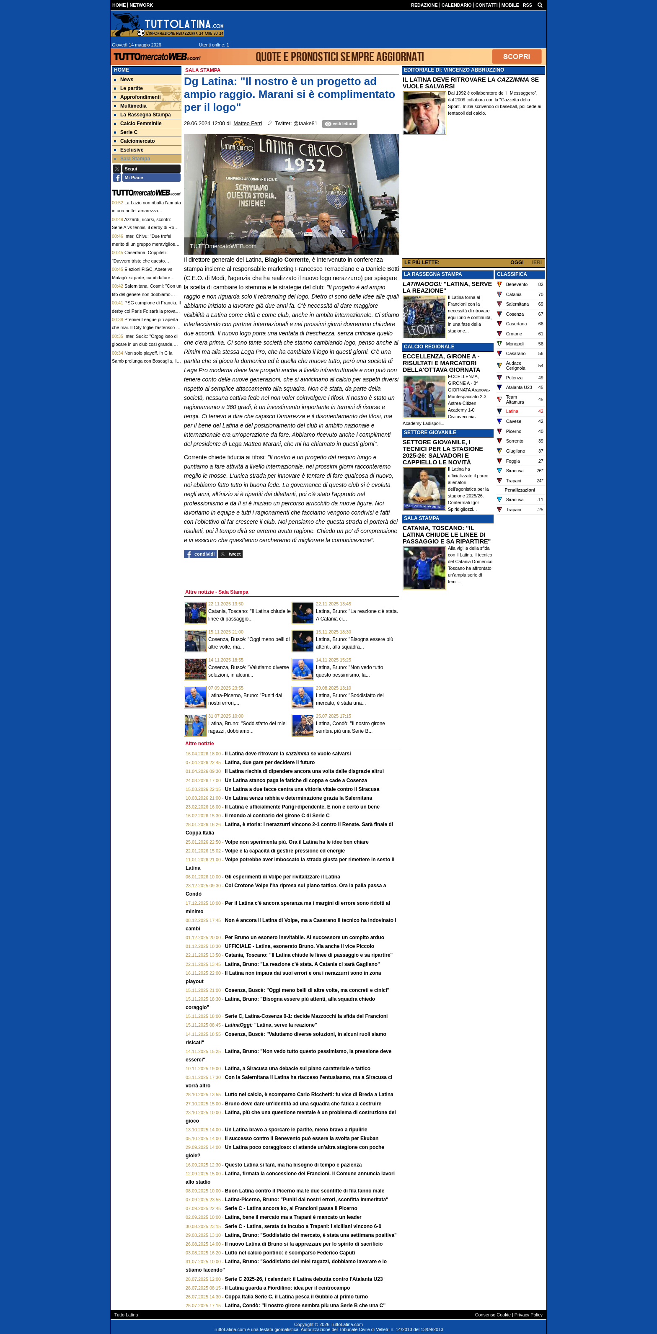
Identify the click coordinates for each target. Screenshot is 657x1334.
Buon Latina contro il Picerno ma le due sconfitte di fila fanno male (305, 1191)
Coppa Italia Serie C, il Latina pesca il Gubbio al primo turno (296, 1297)
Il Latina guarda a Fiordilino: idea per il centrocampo (287, 1288)
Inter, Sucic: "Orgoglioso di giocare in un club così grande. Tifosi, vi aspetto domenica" (145, 344)
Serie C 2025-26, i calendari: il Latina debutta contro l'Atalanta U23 (304, 1279)
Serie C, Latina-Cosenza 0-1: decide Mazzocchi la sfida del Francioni (306, 1016)
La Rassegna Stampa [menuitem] (142, 115)
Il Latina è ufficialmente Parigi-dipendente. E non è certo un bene (302, 807)
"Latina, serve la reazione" (271, 1025)
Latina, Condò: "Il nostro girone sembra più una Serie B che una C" (305, 1305)
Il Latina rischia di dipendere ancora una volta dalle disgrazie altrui (304, 771)
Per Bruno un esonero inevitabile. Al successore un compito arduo (304, 937)
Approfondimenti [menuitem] (137, 97)
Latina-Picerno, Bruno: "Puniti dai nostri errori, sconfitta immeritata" (306, 1200)
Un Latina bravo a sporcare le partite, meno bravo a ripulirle (296, 1130)
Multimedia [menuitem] (130, 106)
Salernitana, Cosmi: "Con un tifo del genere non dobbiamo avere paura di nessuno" (146, 294)
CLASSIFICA (512, 274)
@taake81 (305, 123)
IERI (537, 262)
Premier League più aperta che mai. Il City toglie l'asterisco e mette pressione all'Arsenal (145, 327)
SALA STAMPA (421, 518)
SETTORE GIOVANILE (430, 432)
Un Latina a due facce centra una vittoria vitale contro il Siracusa (302, 789)
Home (121, 70)
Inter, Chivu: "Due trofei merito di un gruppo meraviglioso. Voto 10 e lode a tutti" (145, 244)
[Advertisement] (473, 198)
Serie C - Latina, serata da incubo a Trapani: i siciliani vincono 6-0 (303, 1226)
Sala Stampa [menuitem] (132, 159)
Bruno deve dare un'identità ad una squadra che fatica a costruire (303, 1104)
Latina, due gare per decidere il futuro (270, 762)
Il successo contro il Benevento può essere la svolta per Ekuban (302, 1138)
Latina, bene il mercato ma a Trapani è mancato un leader (293, 1217)
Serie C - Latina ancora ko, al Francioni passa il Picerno (291, 1208)
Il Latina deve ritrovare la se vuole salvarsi (288, 754)
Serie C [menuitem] (125, 132)
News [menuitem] (123, 79)
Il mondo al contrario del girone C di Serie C (277, 816)
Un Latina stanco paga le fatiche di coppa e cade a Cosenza (296, 780)
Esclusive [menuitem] (128, 150)
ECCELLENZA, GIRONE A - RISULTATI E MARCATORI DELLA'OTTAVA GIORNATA (441, 363)
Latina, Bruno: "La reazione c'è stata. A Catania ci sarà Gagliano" (302, 964)
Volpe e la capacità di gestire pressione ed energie (285, 851)
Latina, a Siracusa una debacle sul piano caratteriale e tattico (297, 1068)
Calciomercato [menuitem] (134, 141)
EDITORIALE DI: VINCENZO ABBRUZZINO (454, 70)
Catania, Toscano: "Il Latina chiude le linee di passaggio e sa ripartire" (309, 955)
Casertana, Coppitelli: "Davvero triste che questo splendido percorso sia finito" (141, 260)
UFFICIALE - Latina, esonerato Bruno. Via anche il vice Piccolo (300, 946)
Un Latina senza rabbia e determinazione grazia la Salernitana (298, 798)
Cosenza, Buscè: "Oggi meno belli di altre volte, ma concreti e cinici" (307, 990)
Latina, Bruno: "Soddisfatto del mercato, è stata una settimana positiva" (311, 1235)
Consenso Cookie (493, 1314)
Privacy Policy (529, 1314)
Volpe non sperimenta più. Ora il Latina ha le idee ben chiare (297, 842)
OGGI (516, 262)
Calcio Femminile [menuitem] (138, 123)
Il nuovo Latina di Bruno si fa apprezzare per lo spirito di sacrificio (304, 1244)
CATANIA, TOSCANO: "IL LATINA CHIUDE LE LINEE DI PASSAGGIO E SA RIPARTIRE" (447, 535)
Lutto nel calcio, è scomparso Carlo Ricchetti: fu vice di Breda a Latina (309, 1094)
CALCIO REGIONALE (429, 347)
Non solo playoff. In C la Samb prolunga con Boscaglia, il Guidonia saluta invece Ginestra (144, 361)
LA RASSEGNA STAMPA (433, 274)
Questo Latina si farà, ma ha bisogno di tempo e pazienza (293, 1165)
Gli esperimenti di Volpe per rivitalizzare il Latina (282, 877)
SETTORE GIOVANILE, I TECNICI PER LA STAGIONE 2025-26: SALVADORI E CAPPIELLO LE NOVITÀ (443, 452)
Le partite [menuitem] (128, 88)
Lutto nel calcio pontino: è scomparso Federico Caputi (290, 1253)
